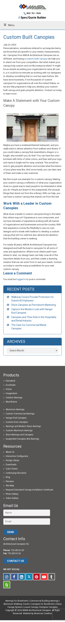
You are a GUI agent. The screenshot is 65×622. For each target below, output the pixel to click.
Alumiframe (11, 402)
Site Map (10, 485)
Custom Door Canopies (17, 422)
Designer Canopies (49, 607)
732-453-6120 (17, 550)
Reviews (10, 481)
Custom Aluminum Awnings (19, 430)
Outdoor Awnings (14, 397)
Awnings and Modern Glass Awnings (23, 426)
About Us (10, 452)
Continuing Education (16, 473)
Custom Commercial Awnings (20, 413)
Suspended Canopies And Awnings (22, 439)
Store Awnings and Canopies (19, 434)
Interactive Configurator (17, 456)
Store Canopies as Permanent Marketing (33, 304)
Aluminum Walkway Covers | (17, 604)
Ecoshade (10, 385)
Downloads (11, 464)
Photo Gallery (12, 494)
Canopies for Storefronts (43, 604)
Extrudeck (10, 381)
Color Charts (12, 469)
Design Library (12, 460)
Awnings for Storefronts (16, 601)
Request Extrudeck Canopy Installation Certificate (29, 490)
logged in (21, 279)
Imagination (11, 393)
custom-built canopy (36, 58)
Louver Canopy (31, 607)
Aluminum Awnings (15, 409)
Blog (8, 477)
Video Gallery (12, 498)
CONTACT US (15, 561)
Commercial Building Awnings (44, 601)
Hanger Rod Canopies (16, 418)
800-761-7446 (34, 13)
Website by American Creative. (37, 613)
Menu (8, 25)
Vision (9, 389)
